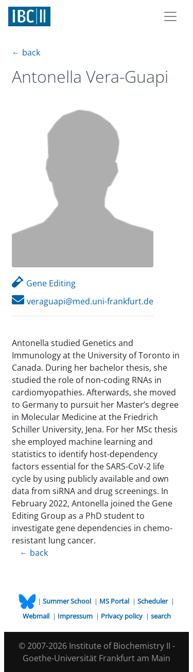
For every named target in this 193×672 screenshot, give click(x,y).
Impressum (76, 616)
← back (26, 52)
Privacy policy (122, 616)
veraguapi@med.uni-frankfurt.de (82, 301)
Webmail (37, 616)
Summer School (68, 601)
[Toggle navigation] (170, 16)
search (161, 616)
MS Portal (115, 601)
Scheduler (153, 601)
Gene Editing (44, 283)
